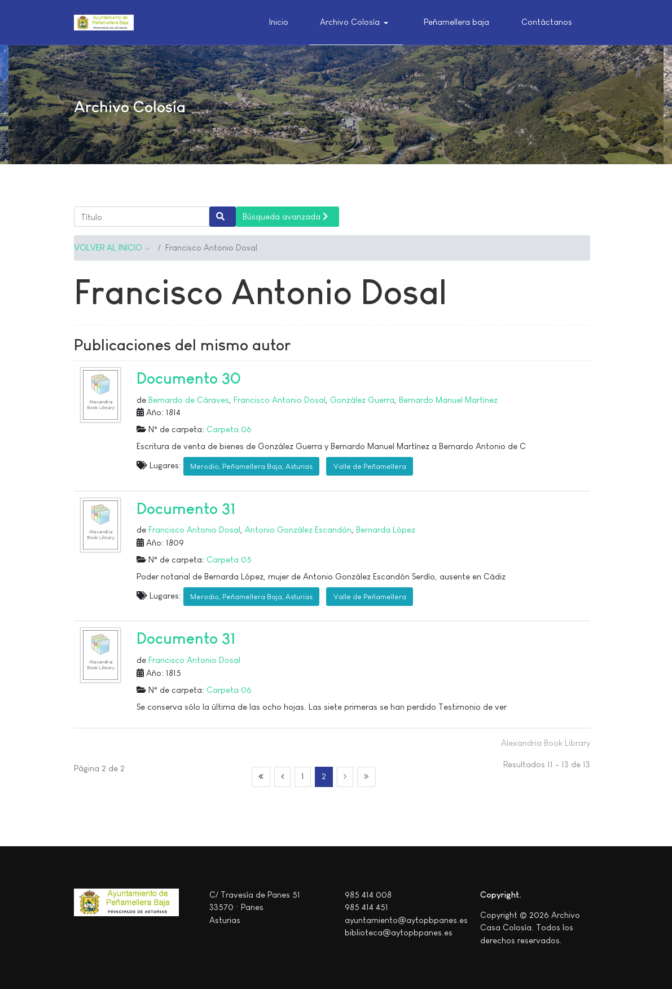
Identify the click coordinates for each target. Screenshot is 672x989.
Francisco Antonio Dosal (280, 400)
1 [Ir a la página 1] (302, 776)
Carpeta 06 (229, 429)
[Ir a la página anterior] (282, 777)
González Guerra (362, 400)
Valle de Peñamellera (369, 466)
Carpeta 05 (229, 559)
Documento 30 (189, 378)
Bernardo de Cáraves (188, 400)
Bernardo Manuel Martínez (448, 400)
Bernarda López (385, 529)
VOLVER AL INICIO (108, 247)
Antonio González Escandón (298, 529)
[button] (356, 22)
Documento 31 (186, 508)
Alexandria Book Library (545, 743)
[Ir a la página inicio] (261, 777)
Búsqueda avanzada (285, 216)
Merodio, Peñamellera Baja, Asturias (251, 466)
